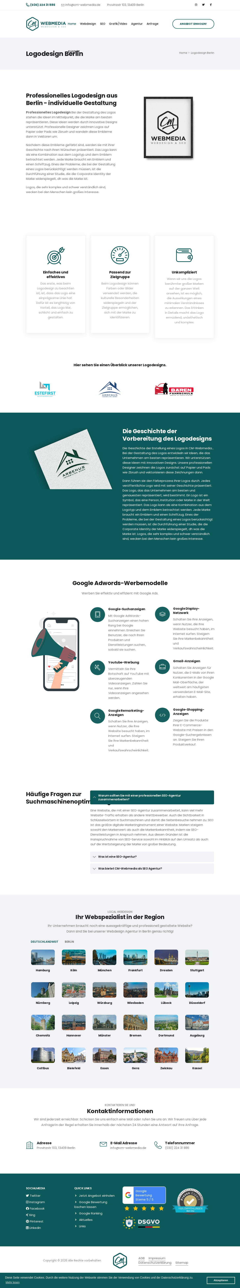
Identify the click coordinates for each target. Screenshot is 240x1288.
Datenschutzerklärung (154, 1262)
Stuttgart (197, 970)
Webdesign (88, 24)
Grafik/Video (118, 24)
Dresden (166, 970)
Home (72, 24)
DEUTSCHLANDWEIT (44, 942)
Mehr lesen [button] (13, 1282)
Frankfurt (135, 970)
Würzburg (104, 1003)
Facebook (37, 1208)
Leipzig (74, 1003)
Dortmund (166, 1035)
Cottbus (43, 1068)
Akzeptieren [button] (221, 1280)
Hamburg (43, 970)
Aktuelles (86, 1220)
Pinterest (36, 1221)
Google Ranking (90, 1213)
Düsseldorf (197, 1003)
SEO (102, 24)
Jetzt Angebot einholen (97, 1195)
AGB (141, 1258)
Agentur (137, 24)
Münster (104, 1035)
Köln (73, 970)
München (105, 970)
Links (82, 1226)
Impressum (157, 1258)
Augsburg (197, 1035)
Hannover (73, 1035)
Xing (32, 1215)
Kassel (197, 1068)
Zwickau (166, 1068)
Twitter (35, 1195)
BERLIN (69, 942)
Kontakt (74, 51)
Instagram (37, 1202)
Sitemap (181, 1262)
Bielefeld (73, 1068)
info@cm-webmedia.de (82, 5)
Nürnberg (43, 1003)
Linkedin (35, 1228)
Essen (104, 1068)
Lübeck (166, 1003)
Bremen (135, 1035)
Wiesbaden (135, 1003)
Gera (135, 1068)
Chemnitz (43, 1035)
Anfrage (152, 24)
